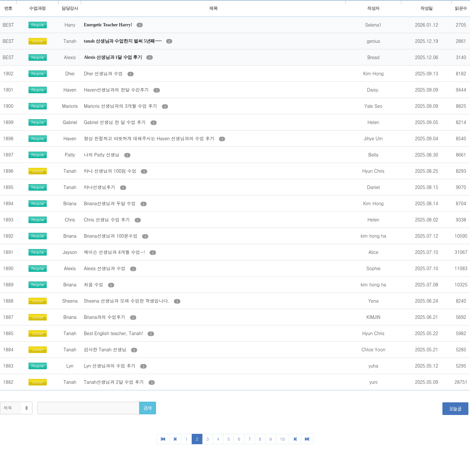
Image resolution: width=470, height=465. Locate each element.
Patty (70, 154)
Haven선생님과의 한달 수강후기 (117, 89)
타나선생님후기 (100, 187)
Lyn (70, 365)
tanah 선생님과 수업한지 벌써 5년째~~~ (123, 41)
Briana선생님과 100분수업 (111, 235)
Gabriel (70, 122)
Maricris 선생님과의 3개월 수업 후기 (121, 106)
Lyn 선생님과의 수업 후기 (110, 365)
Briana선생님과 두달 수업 (110, 203)
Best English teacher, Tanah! (114, 333)
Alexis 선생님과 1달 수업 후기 (113, 57)
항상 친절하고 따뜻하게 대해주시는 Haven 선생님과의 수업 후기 (150, 138)
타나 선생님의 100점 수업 (111, 171)
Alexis (70, 268)
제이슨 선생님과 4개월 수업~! (115, 252)
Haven (70, 89)
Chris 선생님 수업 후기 (107, 219)
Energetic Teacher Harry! (108, 24)
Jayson (70, 252)
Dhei (69, 73)
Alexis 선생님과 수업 (105, 268)
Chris (70, 219)
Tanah (70, 171)
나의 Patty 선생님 (102, 154)
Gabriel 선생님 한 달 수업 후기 (115, 122)
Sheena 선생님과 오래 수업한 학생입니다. (127, 300)
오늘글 (455, 408)
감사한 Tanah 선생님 (106, 349)
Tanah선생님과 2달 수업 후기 (114, 382)
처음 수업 (94, 284)
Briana (69, 203)
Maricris (70, 106)
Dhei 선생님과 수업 (104, 73)
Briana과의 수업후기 (105, 317)
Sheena (70, 300)
